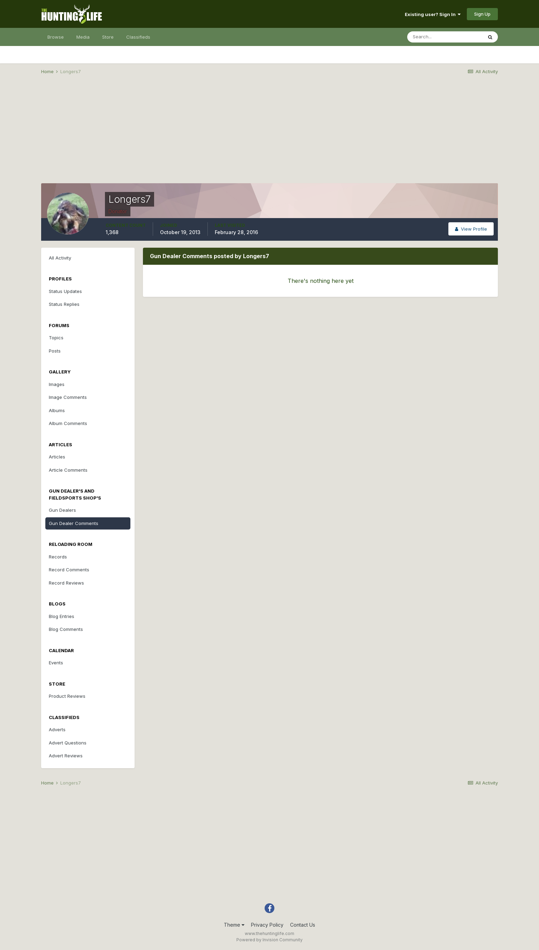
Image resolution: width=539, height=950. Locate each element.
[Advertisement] (269, 134)
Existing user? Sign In (433, 14)
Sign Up (482, 14)
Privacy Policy (267, 925)
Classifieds (138, 37)
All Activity (60, 258)
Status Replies (64, 304)
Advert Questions (67, 743)
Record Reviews (66, 583)
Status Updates (65, 291)
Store (108, 37)
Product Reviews (67, 696)
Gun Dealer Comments (73, 523)
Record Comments (69, 569)
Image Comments (68, 397)
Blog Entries (61, 616)
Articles (57, 456)
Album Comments (68, 423)
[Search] (445, 37)
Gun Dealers (62, 510)
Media (83, 37)
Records (58, 556)
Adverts (57, 729)
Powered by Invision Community (269, 939)
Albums (57, 410)
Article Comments (68, 470)
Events (56, 662)
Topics (56, 337)
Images (56, 384)
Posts (55, 351)
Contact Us (302, 925)
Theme (234, 925)
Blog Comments (66, 629)
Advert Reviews (66, 755)
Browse (55, 37)
